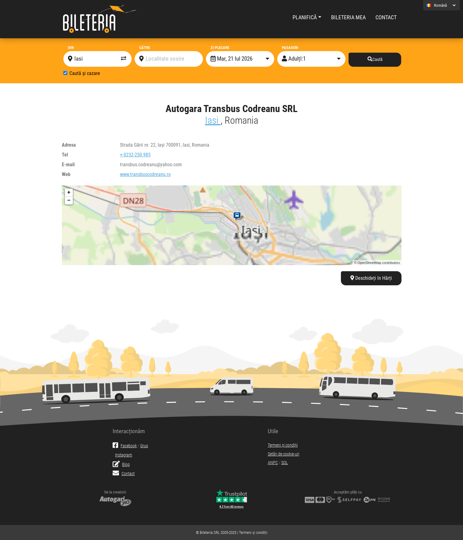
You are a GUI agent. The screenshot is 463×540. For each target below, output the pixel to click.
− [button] (69, 200)
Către (144, 47)
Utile (273, 431)
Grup (144, 445)
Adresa (69, 145)
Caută (375, 59)
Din (71, 47)
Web (66, 174)
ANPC (273, 462)
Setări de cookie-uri (283, 454)
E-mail (68, 164)
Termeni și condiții (283, 445)
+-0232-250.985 (135, 155)
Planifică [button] (305, 17)
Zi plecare (220, 47)
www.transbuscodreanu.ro (145, 174)
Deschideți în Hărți (371, 278)
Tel (65, 155)
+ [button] (69, 192)
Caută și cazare (84, 73)
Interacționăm (129, 431)
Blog (121, 464)
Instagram (123, 455)
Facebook (125, 445)
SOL (284, 462)
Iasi (213, 120)
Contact (386, 17)
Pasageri (290, 47)
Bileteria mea (348, 17)
